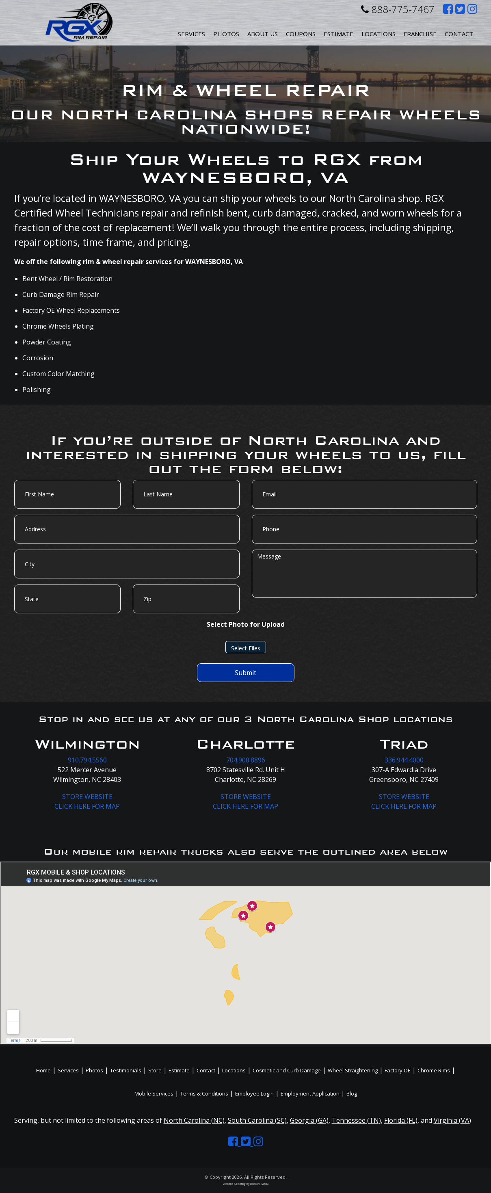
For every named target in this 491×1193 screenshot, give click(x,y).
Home (43, 1070)
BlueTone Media (259, 1184)
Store (155, 1070)
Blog (351, 1093)
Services (191, 34)
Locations (234, 1070)
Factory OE (398, 1070)
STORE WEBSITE (87, 796)
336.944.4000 (404, 760)
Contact (459, 34)
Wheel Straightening (353, 1070)
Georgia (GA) (309, 1120)
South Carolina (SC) (257, 1120)
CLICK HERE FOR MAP (87, 806)
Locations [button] (378, 34)
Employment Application (310, 1093)
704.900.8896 (245, 760)
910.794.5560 (87, 760)
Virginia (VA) (452, 1120)
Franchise (420, 34)
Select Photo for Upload (246, 624)
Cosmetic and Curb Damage (287, 1070)
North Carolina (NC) (194, 1120)
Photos (226, 34)
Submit (245, 672)
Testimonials (125, 1070)
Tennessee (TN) (356, 1120)
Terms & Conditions (204, 1093)
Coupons (301, 34)
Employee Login (254, 1093)
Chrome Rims (433, 1070)
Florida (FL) (400, 1120)
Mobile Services (153, 1093)
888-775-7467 (398, 9)
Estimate (338, 34)
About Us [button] (262, 34)
